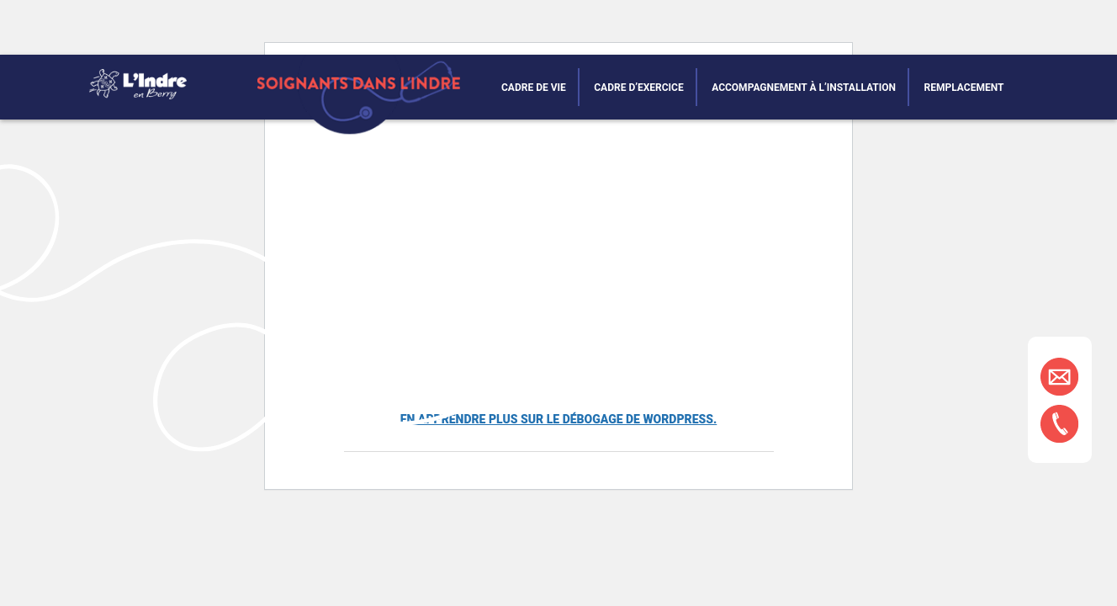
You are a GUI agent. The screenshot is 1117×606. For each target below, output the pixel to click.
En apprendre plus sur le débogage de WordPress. (558, 419)
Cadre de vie (533, 87)
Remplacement (964, 87)
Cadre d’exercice (638, 87)
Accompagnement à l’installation (804, 87)
